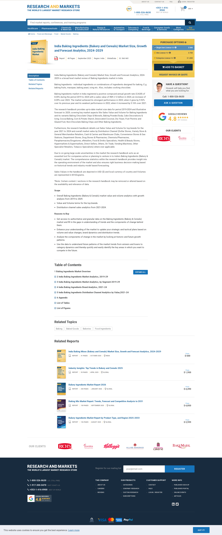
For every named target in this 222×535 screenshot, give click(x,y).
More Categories (178, 29)
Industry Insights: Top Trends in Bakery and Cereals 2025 (96, 368)
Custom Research (130, 492)
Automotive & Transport (119, 29)
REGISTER (179, 469)
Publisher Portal (181, 488)
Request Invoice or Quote (173, 74)
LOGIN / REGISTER (186, 2)
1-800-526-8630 (142, 12)
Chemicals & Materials (66, 29)
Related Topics (35, 84)
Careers (101, 488)
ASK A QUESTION (173, 103)
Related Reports (36, 88)
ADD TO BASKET (173, 67)
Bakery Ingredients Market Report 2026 (87, 384)
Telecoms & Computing (133, 29)
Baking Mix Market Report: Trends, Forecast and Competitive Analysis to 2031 (106, 401)
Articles (177, 496)
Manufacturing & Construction (82, 29)
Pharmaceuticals (49, 28)
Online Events (180, 492)
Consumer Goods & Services (162, 29)
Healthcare (33, 28)
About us (101, 485)
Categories (128, 485)
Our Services (191, 29)
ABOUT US (145, 2)
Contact (152, 485)
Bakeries (87, 328)
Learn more (73, 530)
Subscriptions (129, 496)
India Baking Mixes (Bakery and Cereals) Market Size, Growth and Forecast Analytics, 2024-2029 (115, 351)
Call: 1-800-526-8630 (173, 96)
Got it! (201, 530)
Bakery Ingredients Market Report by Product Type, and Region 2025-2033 (104, 418)
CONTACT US (159, 2)
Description (34, 76)
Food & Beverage (146, 29)
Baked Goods (72, 328)
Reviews (101, 492)
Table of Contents (37, 80)
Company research (131, 488)
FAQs (150, 488)
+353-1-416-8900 (162, 9)
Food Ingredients (103, 328)
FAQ (171, 2)
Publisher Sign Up (181, 485)
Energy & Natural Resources (101, 29)
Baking (59, 328)
